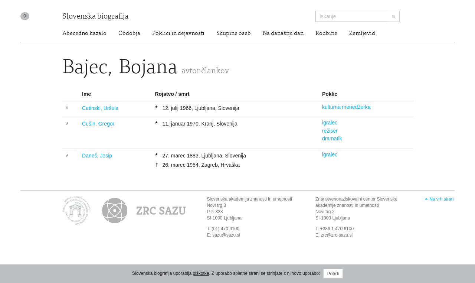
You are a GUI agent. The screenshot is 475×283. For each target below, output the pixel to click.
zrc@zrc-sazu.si (337, 235)
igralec (329, 123)
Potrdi (333, 273)
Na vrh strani (442, 199)
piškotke (201, 273)
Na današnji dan (283, 33)
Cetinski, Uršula (100, 108)
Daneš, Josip (97, 156)
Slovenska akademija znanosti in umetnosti (249, 199)
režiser (330, 131)
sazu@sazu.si (226, 235)
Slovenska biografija (95, 17)
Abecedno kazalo (84, 33)
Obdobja (129, 33)
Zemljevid (362, 33)
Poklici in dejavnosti (178, 33)
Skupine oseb (233, 33)
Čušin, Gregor (98, 124)
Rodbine (326, 33)
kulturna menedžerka (346, 107)
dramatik (332, 139)
